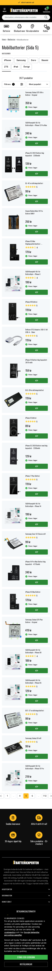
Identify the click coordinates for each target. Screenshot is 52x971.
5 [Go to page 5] (26, 796)
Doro (33, 60)
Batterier (11, 39)
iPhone (7, 60)
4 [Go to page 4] (19, 796)
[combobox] (26, 17)
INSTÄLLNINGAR (26, 964)
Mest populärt (38, 84)
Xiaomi (44, 60)
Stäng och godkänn (26, 957)
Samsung (21, 60)
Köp (36, 113)
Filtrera (13, 84)
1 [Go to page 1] (7, 796)
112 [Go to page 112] (45, 796)
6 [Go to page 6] (32, 796)
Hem (4, 39)
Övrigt (26, 67)
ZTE (6, 67)
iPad (16, 67)
